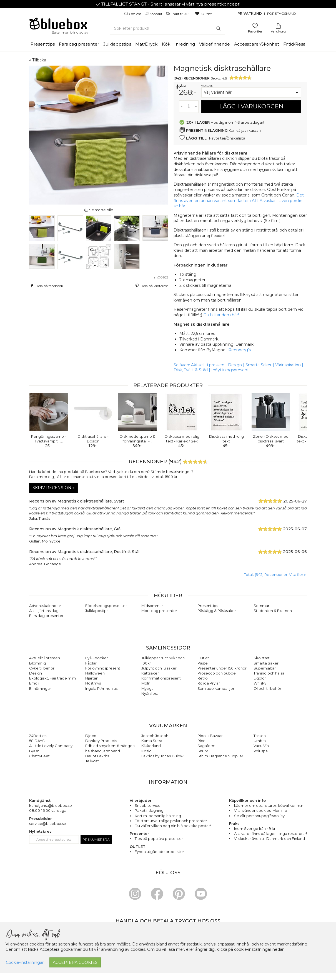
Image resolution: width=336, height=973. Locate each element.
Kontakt (154, 14)
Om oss (133, 14)
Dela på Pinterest (151, 285)
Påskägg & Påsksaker (216, 610)
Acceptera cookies (75, 962)
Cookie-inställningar (25, 962)
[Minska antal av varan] (181, 106)
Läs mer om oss (248, 805)
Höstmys (93, 683)
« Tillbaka (37, 60)
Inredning (184, 44)
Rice (201, 740)
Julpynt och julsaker (159, 668)
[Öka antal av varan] (196, 106)
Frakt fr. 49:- (179, 14)
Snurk (202, 751)
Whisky (260, 683)
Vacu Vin (261, 745)
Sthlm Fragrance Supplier (220, 756)
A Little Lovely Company (50, 745)
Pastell (203, 663)
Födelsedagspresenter (106, 605)
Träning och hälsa (269, 673)
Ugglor (260, 678)
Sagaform (206, 745)
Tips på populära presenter (159, 838)
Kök (166, 44)
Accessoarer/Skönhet (256, 44)
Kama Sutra (151, 740)
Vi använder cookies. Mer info (260, 810)
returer (270, 805)
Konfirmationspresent (161, 678)
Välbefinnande (214, 44)
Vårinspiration (288, 364)
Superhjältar (265, 668)
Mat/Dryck (146, 44)
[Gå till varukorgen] (278, 25)
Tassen (260, 735)
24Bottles (37, 735)
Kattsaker (150, 673)
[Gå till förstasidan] (58, 25)
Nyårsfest (149, 693)
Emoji (34, 683)
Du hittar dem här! (221, 314)
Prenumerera (96, 839)
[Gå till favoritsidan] (255, 25)
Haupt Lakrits (97, 756)
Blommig (37, 663)
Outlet (203, 14)
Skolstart (262, 658)
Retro (202, 678)
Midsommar (152, 605)
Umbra (260, 740)
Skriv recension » (53, 487)
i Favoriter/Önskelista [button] (212, 138)
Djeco (90, 735)
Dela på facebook (46, 285)
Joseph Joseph (154, 735)
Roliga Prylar (208, 683)
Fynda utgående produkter (159, 851)
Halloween (95, 673)
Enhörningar (40, 688)
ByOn (34, 751)
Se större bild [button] (98, 210)
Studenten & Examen (273, 610)
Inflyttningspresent (230, 369)
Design (235, 364)
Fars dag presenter (79, 44)
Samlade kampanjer (215, 688)
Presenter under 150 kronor (222, 668)
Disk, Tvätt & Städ (191, 369)
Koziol (146, 751)
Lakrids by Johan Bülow (162, 756)
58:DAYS (37, 740)
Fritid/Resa (294, 44)
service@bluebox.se (47, 823)
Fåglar (91, 663)
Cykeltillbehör (41, 668)
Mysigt (147, 688)
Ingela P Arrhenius (101, 688)
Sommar (261, 605)
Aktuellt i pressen (207, 364)
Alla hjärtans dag (44, 610)
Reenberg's (239, 349)
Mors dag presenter (159, 610)
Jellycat (92, 761)
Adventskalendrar (45, 605)
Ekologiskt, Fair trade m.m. (53, 678)
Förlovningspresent (102, 668)
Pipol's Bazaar (210, 735)
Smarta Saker (258, 364)
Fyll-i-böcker (96, 658)
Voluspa (261, 751)
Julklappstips (117, 44)
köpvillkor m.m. (291, 805)
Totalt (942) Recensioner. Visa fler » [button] (275, 574)
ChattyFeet (39, 756)
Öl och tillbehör (267, 688)
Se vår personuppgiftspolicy (259, 815)
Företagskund (281, 13)
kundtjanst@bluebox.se (50, 805)
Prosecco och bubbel (217, 673)
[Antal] (188, 107)
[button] (300, 414)
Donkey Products (101, 740)
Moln (145, 683)
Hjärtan (91, 678)
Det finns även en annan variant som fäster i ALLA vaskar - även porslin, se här (239, 200)
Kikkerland (151, 745)
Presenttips (43, 44)
